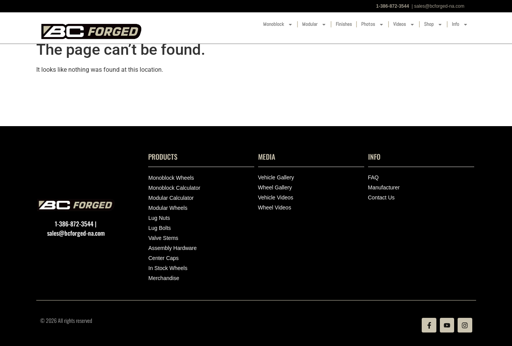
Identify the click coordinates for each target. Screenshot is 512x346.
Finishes (344, 24)
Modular (314, 24)
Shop (433, 24)
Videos (404, 24)
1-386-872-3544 (392, 6)
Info (460, 24)
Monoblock (278, 24)
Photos (372, 24)
